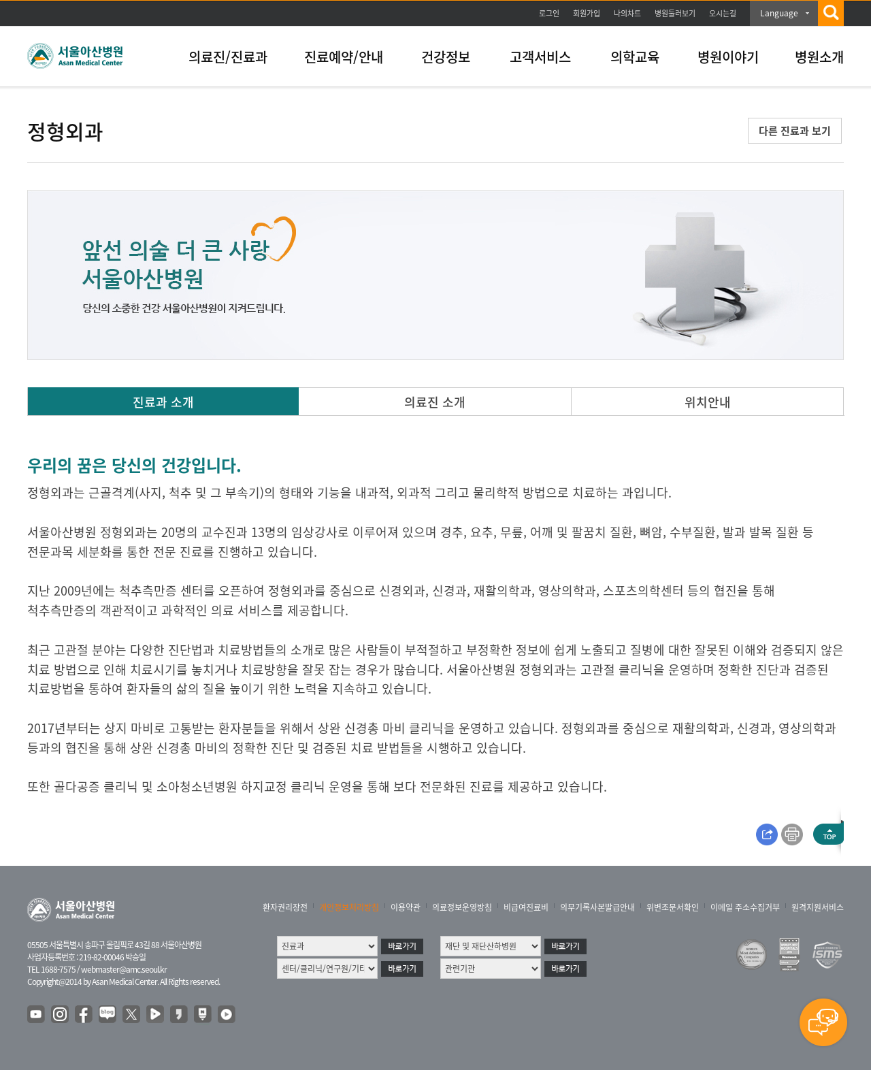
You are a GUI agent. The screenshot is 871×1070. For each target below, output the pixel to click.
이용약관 (406, 907)
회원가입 (586, 13)
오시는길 (722, 13)
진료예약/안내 (343, 57)
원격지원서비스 (817, 907)
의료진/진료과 (227, 57)
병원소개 (819, 57)
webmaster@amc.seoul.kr (124, 969)
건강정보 (445, 57)
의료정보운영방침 (462, 907)
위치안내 (708, 402)
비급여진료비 (526, 907)
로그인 (549, 13)
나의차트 (627, 13)
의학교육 (634, 57)
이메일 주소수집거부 (745, 907)
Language (779, 13)
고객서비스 (540, 57)
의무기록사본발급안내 (597, 907)
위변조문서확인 (672, 907)
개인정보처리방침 (349, 907)
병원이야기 (728, 57)
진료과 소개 (163, 402)
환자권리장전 (285, 907)
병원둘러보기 (675, 13)
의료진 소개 (434, 402)
